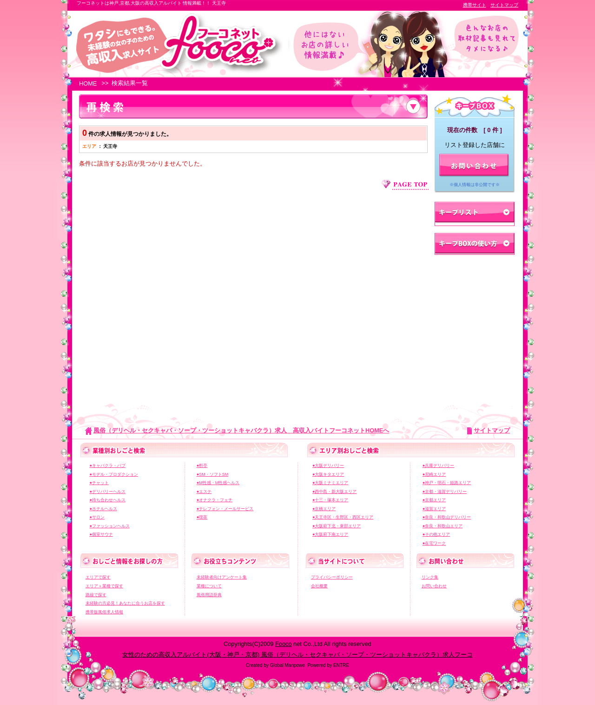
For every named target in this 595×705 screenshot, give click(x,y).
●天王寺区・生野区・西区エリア (342, 517)
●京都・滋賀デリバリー (445, 491)
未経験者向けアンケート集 (222, 577)
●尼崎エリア (434, 474)
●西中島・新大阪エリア (334, 491)
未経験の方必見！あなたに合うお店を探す (125, 603)
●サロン (96, 517)
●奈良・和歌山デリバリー (447, 517)
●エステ (204, 491)
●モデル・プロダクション (113, 474)
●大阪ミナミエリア (330, 482)
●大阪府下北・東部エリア (336, 526)
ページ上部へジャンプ (405, 185)
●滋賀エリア (434, 508)
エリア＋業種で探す (104, 586)
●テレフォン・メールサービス (225, 508)
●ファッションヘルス (109, 526)
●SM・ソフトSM (212, 474)
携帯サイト (474, 4)
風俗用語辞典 (209, 594)
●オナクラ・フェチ (214, 500)
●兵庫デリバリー (438, 465)
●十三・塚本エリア (330, 500)
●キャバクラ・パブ (107, 465)
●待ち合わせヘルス (107, 500)
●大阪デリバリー (328, 465)
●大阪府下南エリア (330, 534)
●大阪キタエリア (328, 474)
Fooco (283, 643)
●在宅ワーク (434, 543)
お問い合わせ (434, 586)
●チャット (98, 482)
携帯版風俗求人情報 (104, 612)
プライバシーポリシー (332, 577)
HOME (88, 83)
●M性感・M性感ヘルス (218, 482)
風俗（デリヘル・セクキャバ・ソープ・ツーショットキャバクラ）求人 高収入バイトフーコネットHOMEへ (241, 430)
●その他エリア (436, 534)
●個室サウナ (100, 534)
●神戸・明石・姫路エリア (447, 482)
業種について (209, 586)
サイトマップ (504, 4)
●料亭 (202, 465)
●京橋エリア (324, 508)
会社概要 (319, 586)
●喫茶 (202, 517)
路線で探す (96, 594)
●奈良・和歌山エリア (443, 526)
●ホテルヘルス (103, 508)
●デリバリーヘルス (107, 491)
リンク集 (430, 577)
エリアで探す (98, 577)
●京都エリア (434, 500)
